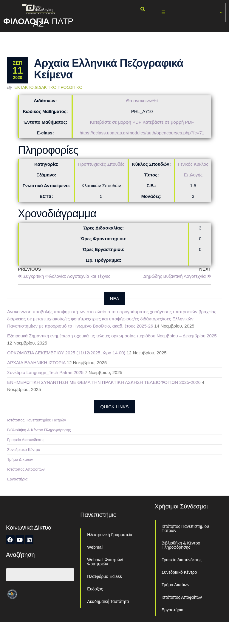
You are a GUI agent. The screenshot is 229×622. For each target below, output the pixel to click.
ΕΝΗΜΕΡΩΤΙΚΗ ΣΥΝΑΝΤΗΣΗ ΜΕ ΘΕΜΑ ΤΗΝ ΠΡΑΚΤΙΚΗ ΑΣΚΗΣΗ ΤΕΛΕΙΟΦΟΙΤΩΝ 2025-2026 (104, 382)
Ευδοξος (95, 589)
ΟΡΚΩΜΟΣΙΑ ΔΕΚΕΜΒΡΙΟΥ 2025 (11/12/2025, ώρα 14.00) (66, 352)
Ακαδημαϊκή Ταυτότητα (108, 601)
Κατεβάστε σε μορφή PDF (115, 122)
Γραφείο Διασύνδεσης (25, 440)
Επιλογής (193, 174)
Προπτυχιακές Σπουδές (101, 164)
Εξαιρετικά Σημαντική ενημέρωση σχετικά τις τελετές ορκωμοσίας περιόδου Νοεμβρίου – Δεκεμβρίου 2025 (112, 335)
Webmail (95, 547)
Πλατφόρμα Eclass (104, 576)
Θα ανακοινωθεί (142, 100)
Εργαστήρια (17, 479)
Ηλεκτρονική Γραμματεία (109, 534)
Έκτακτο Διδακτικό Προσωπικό (49, 87)
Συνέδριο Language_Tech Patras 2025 (45, 372)
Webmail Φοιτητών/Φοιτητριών (105, 561)
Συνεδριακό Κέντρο (23, 449)
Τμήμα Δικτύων (20, 459)
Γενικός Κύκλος (193, 164)
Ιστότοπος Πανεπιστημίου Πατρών (36, 420)
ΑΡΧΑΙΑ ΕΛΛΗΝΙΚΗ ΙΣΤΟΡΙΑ (36, 362)
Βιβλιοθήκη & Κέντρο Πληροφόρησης (39, 430)
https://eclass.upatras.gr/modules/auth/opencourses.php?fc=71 (142, 132)
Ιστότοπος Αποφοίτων (26, 469)
